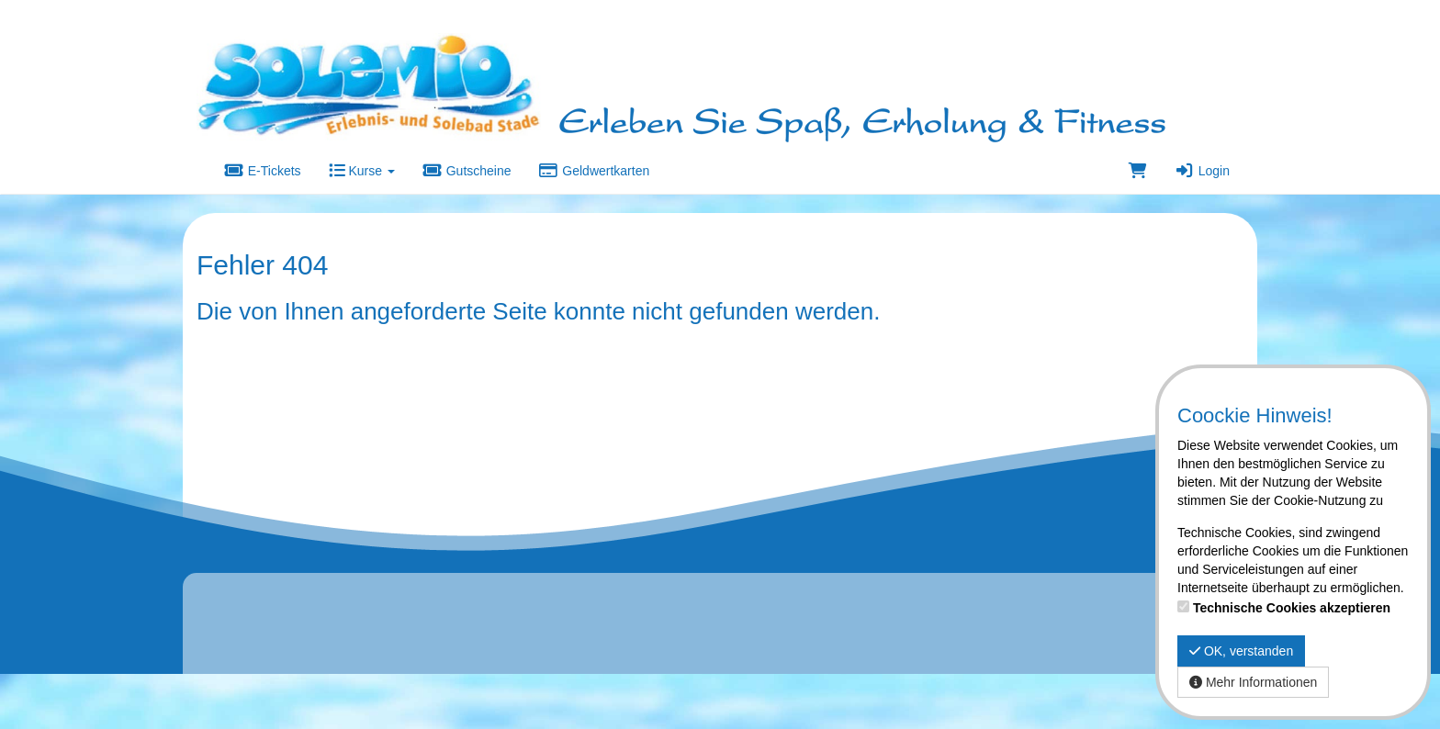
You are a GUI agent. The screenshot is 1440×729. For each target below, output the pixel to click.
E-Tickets (262, 170)
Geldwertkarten (594, 170)
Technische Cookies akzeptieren (1291, 607)
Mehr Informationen (1253, 682)
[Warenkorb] (1138, 171)
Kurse (362, 170)
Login (1202, 170)
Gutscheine (467, 170)
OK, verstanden (1241, 651)
